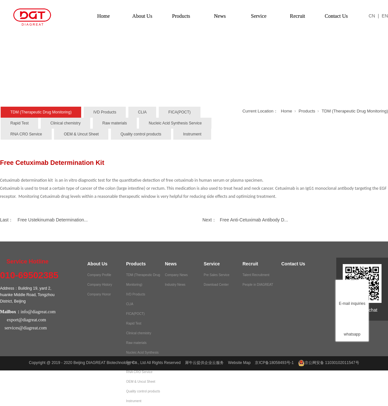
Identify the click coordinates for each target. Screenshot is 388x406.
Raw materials (114, 123)
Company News (176, 275)
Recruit (297, 16)
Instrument (192, 134)
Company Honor (99, 294)
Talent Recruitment (255, 275)
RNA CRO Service (26, 134)
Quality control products (141, 134)
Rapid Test (19, 123)
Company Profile (99, 275)
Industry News (175, 284)
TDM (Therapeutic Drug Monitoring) (40, 112)
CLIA (142, 112)
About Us (142, 16)
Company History (99, 284)
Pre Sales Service (216, 275)
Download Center (216, 284)
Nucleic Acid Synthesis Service (175, 123)
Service (258, 16)
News (220, 16)
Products (181, 16)
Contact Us (336, 16)
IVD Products (104, 112)
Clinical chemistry (65, 123)
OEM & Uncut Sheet (81, 134)
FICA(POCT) (179, 112)
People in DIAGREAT (257, 284)
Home (103, 16)
